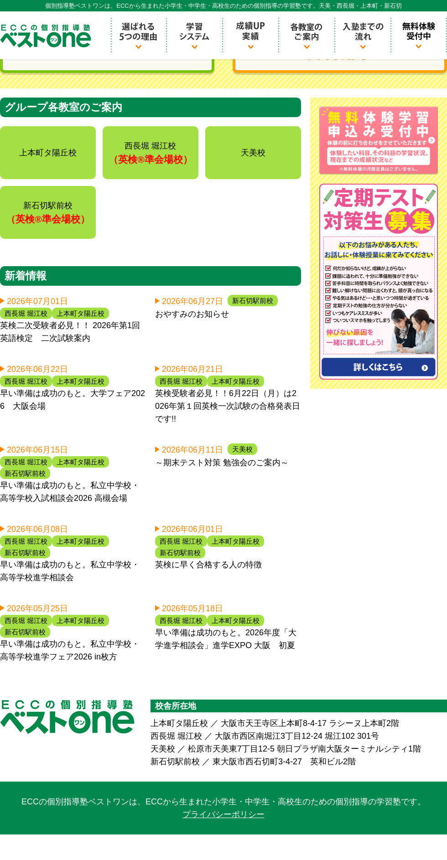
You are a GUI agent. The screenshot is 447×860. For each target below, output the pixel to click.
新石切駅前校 (252, 300)
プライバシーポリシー (223, 814)
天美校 (242, 449)
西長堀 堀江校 (26, 313)
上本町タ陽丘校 (80, 313)
